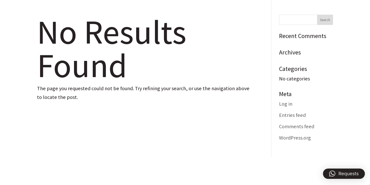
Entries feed (292, 115)
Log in (285, 103)
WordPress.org (295, 137)
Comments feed (296, 126)
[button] (344, 174)
